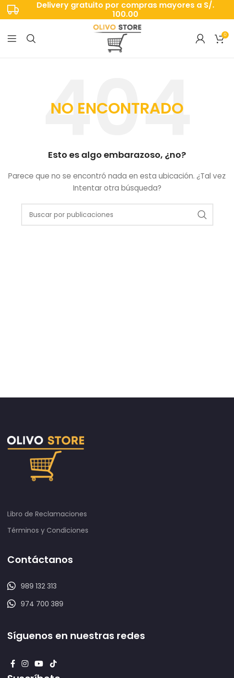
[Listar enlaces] (117, 586)
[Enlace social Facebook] (12, 664)
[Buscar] (31, 38)
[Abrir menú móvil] (12, 38)
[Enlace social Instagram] (24, 664)
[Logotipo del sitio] (117, 38)
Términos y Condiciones (47, 530)
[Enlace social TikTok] (53, 664)
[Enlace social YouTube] (39, 664)
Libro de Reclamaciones (47, 514)
